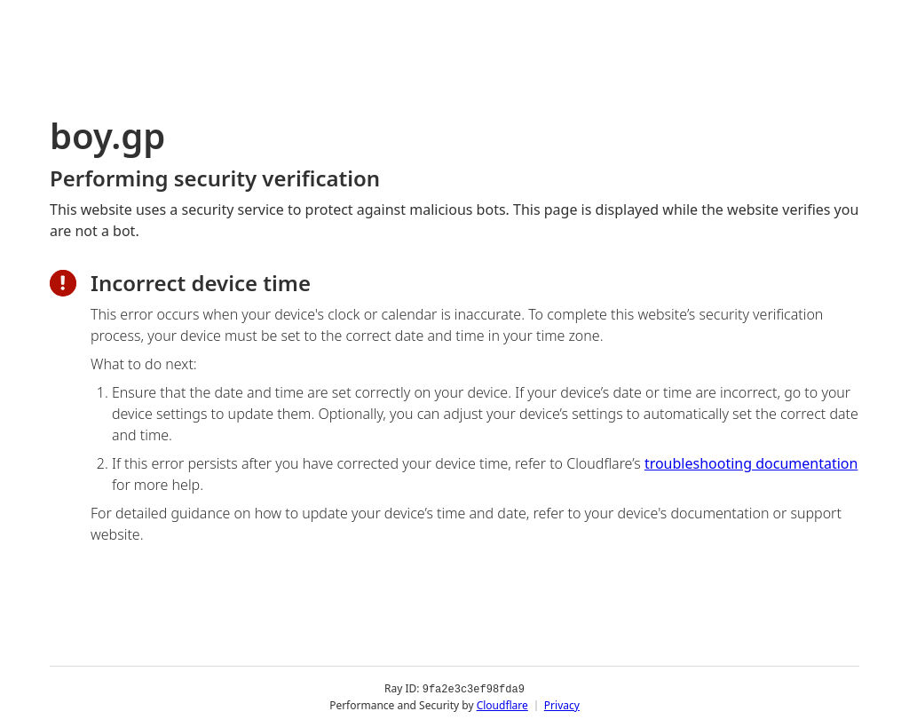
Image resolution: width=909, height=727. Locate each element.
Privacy (562, 704)
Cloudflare (502, 704)
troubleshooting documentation (751, 463)
